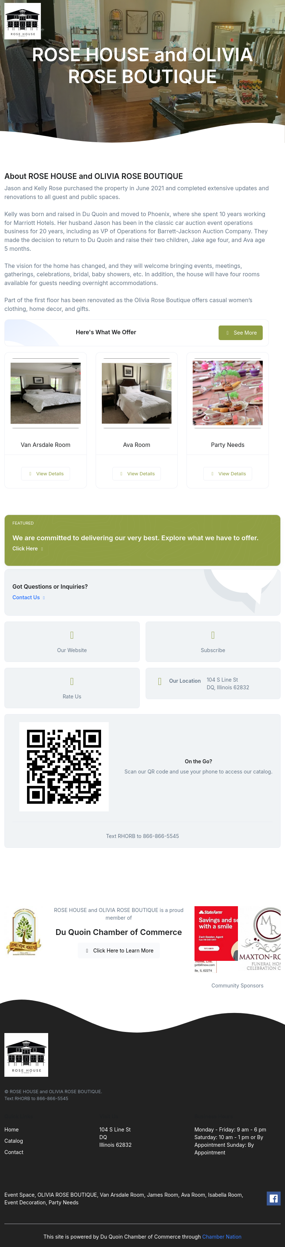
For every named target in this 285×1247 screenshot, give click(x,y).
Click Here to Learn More (119, 950)
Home (11, 1129)
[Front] (24, 21)
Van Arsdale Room (45, 444)
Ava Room (136, 444)
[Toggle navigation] (274, 21)
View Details (45, 473)
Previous (189, 939)
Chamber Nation (222, 1237)
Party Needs (227, 444)
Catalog (13, 1141)
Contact (13, 1152)
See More (240, 333)
